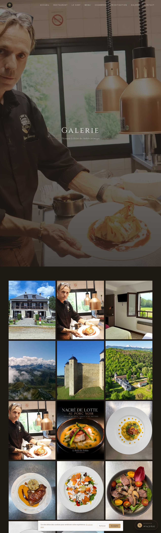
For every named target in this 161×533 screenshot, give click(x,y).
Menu (88, 5)
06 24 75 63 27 (149, 526)
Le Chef (76, 5)
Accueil (45, 5)
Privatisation (119, 5)
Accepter (114, 526)
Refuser (102, 526)
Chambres (101, 5)
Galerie (135, 5)
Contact (149, 5)
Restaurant (61, 5)
